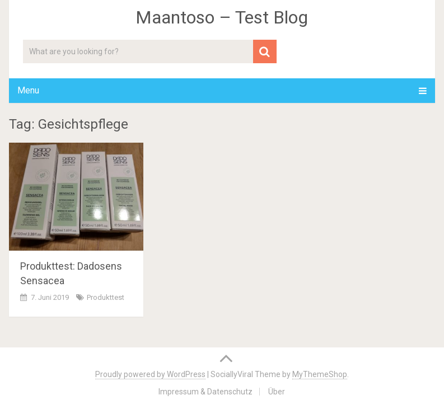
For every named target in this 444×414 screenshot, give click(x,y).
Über (276, 391)
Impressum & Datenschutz (205, 391)
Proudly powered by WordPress (150, 374)
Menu (28, 90)
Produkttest (105, 297)
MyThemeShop (319, 374)
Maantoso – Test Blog (221, 17)
